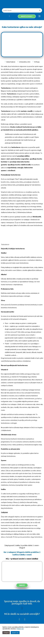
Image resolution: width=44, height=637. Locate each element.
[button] (39, 16)
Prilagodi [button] (6, 632)
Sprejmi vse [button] (15, 632)
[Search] (40, 10)
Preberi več (20, 629)
